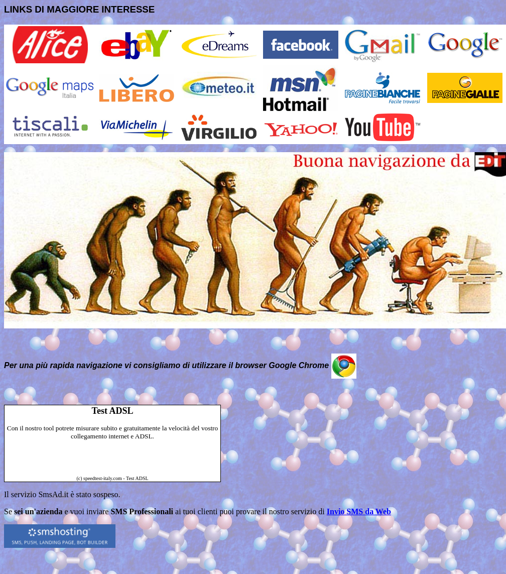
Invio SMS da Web (359, 511)
